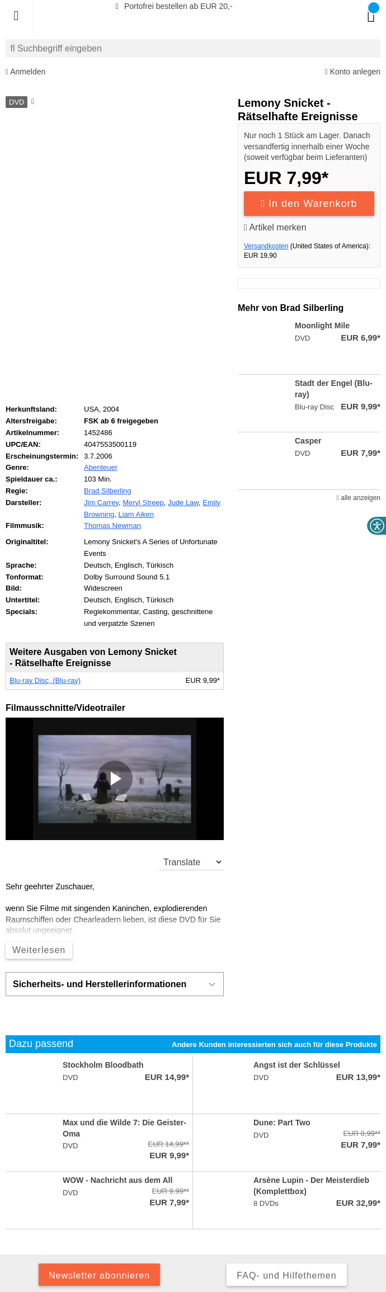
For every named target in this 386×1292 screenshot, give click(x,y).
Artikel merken (275, 227)
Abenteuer (100, 467)
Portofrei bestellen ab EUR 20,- (172, 6)
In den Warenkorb (309, 203)
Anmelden (25, 72)
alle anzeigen (358, 498)
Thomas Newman (112, 525)
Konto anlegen (352, 72)
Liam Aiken (136, 514)
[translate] (191, 862)
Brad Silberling (107, 491)
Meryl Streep (143, 502)
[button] (115, 778)
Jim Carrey (101, 502)
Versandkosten (266, 246)
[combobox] (193, 48)
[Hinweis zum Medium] (32, 102)
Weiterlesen (38, 950)
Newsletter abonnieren (99, 1275)
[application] (115, 779)
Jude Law (183, 502)
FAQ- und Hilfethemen (286, 1275)
